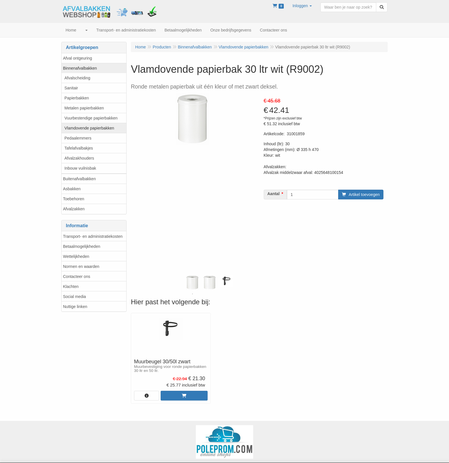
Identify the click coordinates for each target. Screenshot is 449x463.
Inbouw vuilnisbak (80, 168)
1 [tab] (192, 294)
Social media (74, 296)
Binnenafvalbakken (80, 68)
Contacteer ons (76, 276)
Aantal (273, 194)
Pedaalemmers (77, 138)
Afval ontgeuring (77, 58)
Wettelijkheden (76, 256)
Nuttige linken (75, 306)
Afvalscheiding (77, 78)
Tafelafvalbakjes (78, 148)
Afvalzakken (73, 209)
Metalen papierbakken (84, 108)
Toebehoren (73, 199)
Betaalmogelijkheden (81, 246)
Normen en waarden (81, 266)
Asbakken (71, 189)
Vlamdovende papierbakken (89, 128)
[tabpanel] (192, 282)
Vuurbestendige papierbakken (91, 118)
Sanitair (71, 88)
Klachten (70, 286)
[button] (302, 5)
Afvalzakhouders (79, 158)
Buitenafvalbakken (79, 178)
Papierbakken (76, 98)
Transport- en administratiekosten (93, 236)
